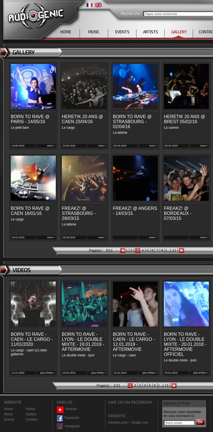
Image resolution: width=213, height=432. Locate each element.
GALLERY (178, 31)
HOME (65, 31)
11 (174, 250)
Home (8, 409)
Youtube (67, 409)
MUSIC (93, 31)
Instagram (68, 426)
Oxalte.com (139, 422)
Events (9, 419)
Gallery (31, 414)
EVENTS (122, 31)
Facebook (68, 418)
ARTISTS (150, 31)
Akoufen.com (118, 422)
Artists (30, 409)
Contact (31, 419)
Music (8, 414)
